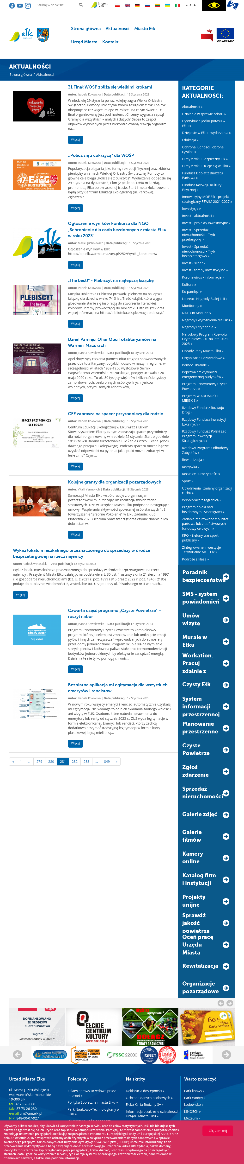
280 (51, 761)
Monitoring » (192, 305)
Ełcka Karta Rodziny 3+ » (145, 1104)
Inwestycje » (191, 208)
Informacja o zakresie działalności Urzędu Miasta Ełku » (152, 1114)
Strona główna (86, 28)
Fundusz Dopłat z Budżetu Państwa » (202, 175)
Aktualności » (192, 106)
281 (63, 761)
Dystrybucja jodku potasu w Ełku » (203, 123)
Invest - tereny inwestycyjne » (205, 270)
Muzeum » (192, 1118)
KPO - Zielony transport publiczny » (200, 537)
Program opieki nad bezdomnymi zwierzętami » (203, 509)
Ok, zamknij (218, 1130)
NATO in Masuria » (196, 313)
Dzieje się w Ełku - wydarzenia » (206, 132)
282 (75, 761)
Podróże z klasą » (195, 559)
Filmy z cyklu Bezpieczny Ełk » (205, 159)
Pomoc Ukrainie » (195, 365)
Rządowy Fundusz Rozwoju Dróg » (203, 410)
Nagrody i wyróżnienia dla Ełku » (207, 320)
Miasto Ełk (144, 28)
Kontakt (110, 41)
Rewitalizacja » (193, 459)
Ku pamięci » (192, 291)
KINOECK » (192, 1111)
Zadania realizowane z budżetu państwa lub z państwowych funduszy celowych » (206, 524)
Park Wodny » (195, 1097)
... (29, 761)
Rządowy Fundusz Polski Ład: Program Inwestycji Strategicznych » (204, 436)
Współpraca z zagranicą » (201, 500)
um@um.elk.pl (31, 1113)
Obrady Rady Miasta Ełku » (203, 351)
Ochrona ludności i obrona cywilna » (203, 149)
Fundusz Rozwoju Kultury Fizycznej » (201, 187)
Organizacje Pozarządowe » (203, 358)
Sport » (187, 481)
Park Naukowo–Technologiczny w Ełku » (94, 1111)
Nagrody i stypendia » (199, 327)
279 (39, 761)
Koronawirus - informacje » (203, 277)
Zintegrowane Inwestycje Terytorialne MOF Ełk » (201, 549)
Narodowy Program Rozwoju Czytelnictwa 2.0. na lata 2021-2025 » (205, 339)
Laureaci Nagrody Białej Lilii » (204, 298)
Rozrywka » (191, 466)
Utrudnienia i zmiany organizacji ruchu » (207, 490)
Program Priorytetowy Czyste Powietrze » (204, 386)
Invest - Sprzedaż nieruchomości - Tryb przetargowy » (198, 235)
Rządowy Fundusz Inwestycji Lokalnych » (204, 421)
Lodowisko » (193, 1104)
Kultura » (189, 284)
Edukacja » (190, 140)
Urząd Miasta (84, 41)
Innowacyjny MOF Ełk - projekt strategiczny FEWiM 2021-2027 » (207, 199)
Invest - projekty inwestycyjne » (206, 223)
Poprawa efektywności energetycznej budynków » (203, 374)
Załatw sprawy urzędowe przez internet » (92, 1093)
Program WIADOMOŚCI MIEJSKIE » (200, 398)
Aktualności (117, 28)
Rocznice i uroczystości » (201, 473)
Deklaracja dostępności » (145, 1090)
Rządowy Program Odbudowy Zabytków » (205, 450)
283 (86, 761)
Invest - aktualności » (198, 215)
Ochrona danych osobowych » (149, 1097)
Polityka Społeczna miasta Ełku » (93, 1102)
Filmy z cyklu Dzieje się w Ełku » (206, 166)
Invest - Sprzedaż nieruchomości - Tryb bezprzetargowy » (198, 251)
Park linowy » (194, 1090)
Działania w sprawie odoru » (204, 114)
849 (107, 761)
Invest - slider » (193, 263)
